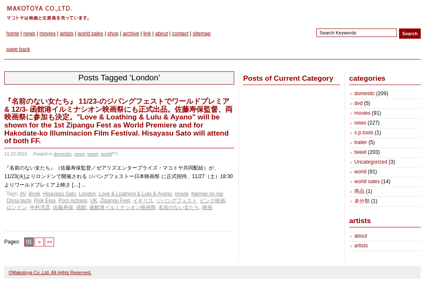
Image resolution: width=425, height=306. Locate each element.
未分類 (362, 201)
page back (18, 49)
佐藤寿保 (63, 207)
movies (48, 34)
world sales (90, 34)
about (161, 34)
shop (112, 34)
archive (131, 34)
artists (66, 34)
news (29, 34)
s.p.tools (363, 133)
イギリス (143, 201)
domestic (63, 153)
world (106, 153)
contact (180, 34)
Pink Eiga (45, 201)
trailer (360, 142)
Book (34, 194)
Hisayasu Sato (59, 194)
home (12, 34)
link (147, 34)
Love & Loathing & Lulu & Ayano (135, 194)
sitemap (202, 34)
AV (23, 194)
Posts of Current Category (288, 78)
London (87, 194)
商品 (359, 191)
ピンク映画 (212, 201)
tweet (92, 153)
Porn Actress (72, 201)
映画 (207, 207)
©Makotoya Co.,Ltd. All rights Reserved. (50, 272)
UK (94, 201)
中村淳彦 (40, 207)
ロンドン (16, 207)
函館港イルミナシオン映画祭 (122, 207)
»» (49, 242)
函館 (81, 207)
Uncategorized (370, 162)
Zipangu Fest (115, 201)
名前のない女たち (178, 207)
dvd (358, 103)
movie (181, 194)
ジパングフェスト (176, 201)
